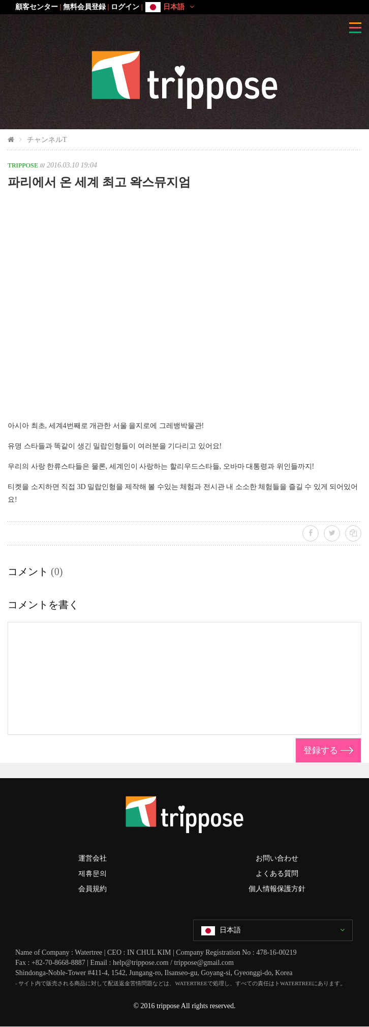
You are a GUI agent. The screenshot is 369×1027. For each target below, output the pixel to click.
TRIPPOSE (23, 165)
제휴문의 (92, 873)
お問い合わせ (277, 858)
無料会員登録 (84, 7)
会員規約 (92, 889)
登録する (320, 750)
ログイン (125, 7)
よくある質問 (277, 873)
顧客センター (36, 7)
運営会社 (92, 858)
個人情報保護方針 (277, 889)
